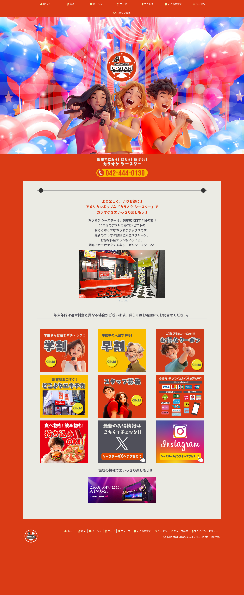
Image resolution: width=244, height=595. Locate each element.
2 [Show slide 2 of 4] (122, 352)
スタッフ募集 (179, 583)
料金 (82, 583)
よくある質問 (142, 583)
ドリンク (95, 583)
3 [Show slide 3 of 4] (125, 352)
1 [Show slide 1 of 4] (119, 352)
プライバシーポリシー (205, 583)
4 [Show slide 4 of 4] (127, 352)
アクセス (124, 583)
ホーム (69, 583)
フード (110, 583)
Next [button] (203, 216)
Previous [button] (41, 216)
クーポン (161, 583)
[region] (122, 216)
